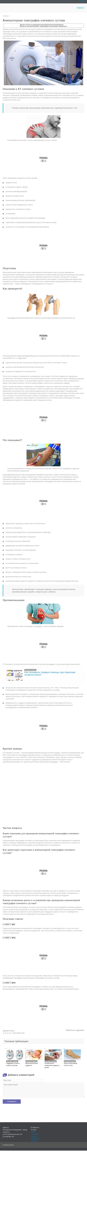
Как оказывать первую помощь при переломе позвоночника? (49, 673)
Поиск (82, 1)
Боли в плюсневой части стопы (70, 1064)
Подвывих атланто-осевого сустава (13, 1064)
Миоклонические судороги (31, 1064)
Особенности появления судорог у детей (52, 1065)
